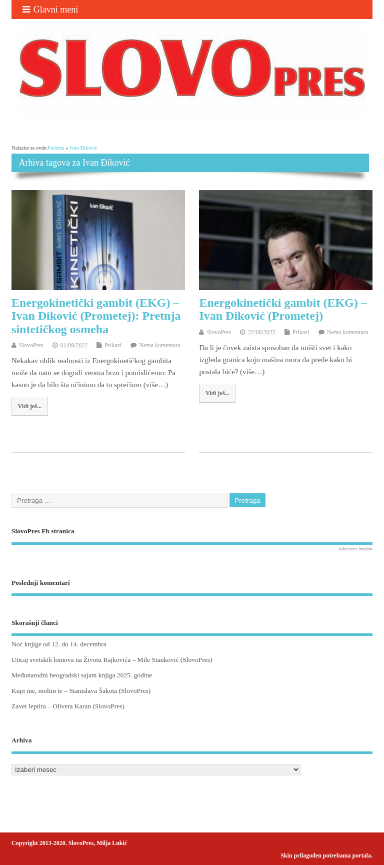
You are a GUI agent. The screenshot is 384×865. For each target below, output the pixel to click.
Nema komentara (159, 345)
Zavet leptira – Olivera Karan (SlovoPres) (68, 706)
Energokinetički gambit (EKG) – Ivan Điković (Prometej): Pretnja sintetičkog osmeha (96, 316)
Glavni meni (50, 10)
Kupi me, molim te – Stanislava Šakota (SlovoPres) (81, 690)
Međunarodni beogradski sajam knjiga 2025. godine (82, 675)
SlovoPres (31, 345)
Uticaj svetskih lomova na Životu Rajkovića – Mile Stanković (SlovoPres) (112, 659)
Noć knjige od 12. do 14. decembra (59, 644)
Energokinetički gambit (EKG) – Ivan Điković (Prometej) (282, 309)
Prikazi (113, 345)
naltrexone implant (355, 548)
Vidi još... (30, 406)
